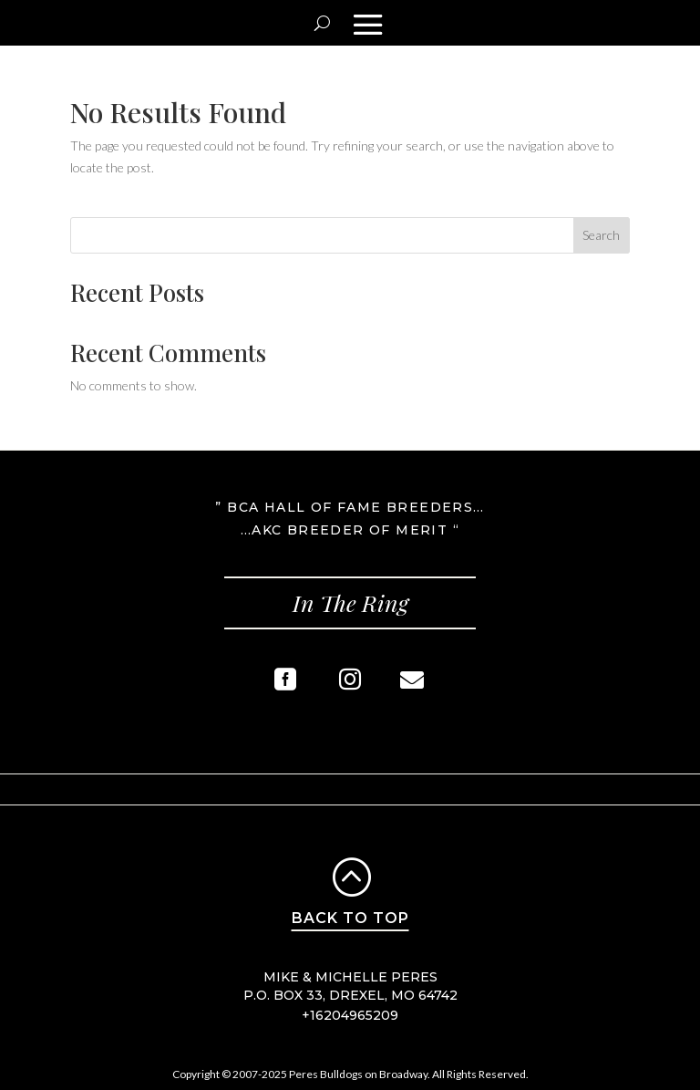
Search (601, 235)
